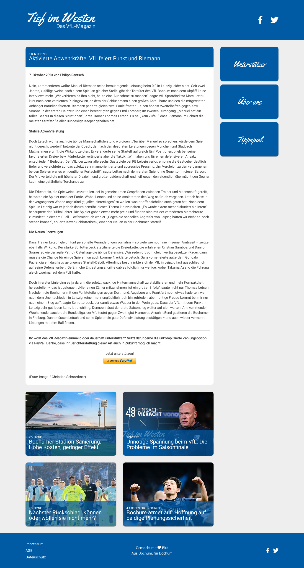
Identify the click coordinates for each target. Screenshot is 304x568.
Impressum (35, 544)
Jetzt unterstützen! (120, 353)
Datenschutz (36, 557)
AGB (29, 550)
